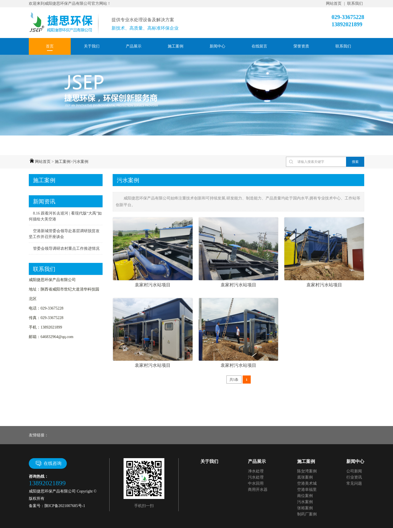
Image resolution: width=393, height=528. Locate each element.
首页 (50, 46)
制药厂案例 (307, 514)
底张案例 (305, 477)
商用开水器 (257, 489)
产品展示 (133, 46)
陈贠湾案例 (307, 471)
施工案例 (175, 46)
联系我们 (355, 3)
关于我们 (92, 46)
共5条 (234, 379)
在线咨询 (47, 463)
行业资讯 (354, 477)
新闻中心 (217, 46)
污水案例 (80, 162)
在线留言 (259, 46)
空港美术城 (307, 483)
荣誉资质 (301, 46)
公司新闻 (354, 471)
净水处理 (256, 471)
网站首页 (334, 3)
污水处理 (256, 477)
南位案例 (305, 496)
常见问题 (354, 483)
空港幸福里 (307, 489)
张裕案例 (305, 508)
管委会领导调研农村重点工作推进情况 (66, 248)
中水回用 (256, 483)
